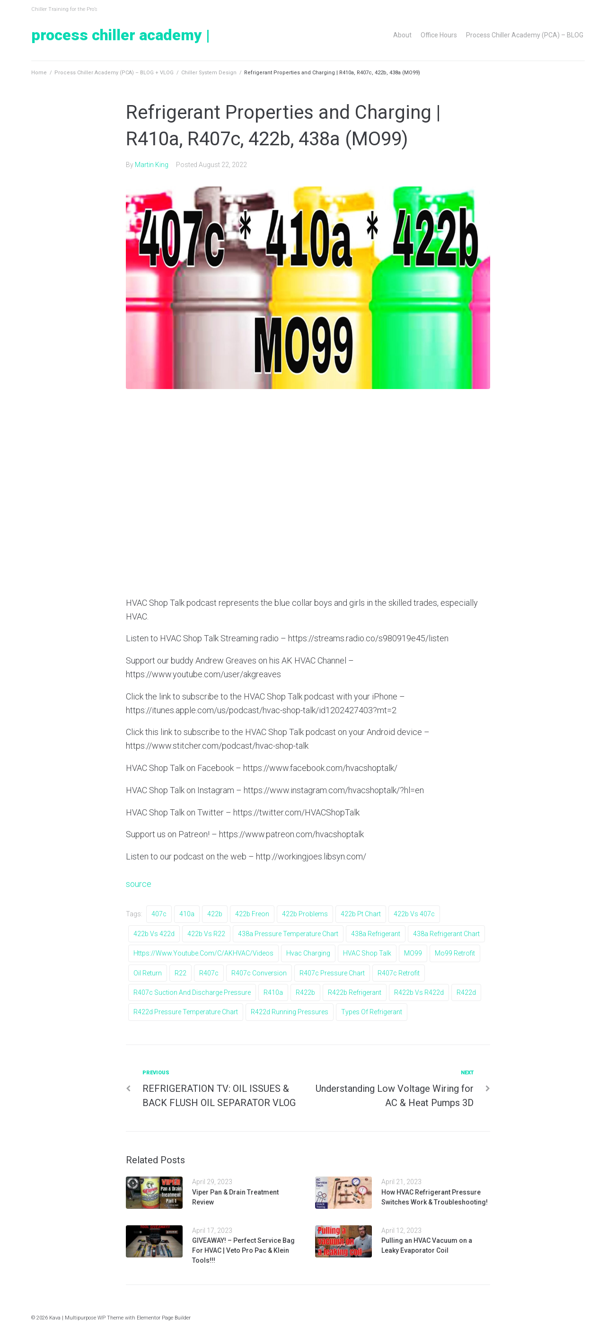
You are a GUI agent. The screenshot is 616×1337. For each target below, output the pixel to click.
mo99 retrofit (455, 953)
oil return (147, 973)
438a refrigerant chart (446, 934)
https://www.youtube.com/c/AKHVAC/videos (203, 953)
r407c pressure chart (332, 973)
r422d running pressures (289, 1012)
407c (159, 914)
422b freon (252, 914)
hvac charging (308, 953)
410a (186, 914)
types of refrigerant (371, 1012)
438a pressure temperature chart (288, 934)
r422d (466, 992)
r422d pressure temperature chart (185, 1012)
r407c (209, 973)
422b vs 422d (154, 934)
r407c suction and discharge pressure (192, 992)
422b (214, 914)
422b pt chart (361, 914)
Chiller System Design (209, 73)
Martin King (151, 164)
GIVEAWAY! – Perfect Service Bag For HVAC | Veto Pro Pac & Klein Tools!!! (243, 1250)
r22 (180, 973)
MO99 (413, 953)
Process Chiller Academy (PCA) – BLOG (524, 35)
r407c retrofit (399, 973)
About (402, 35)
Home (39, 73)
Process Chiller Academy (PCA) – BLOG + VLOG (114, 73)
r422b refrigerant (354, 992)
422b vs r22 (206, 934)
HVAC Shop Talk (367, 953)
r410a (273, 992)
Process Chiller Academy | (120, 35)
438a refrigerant (375, 934)
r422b (305, 992)
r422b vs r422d (419, 992)
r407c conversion (259, 973)
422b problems (305, 914)
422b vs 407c (414, 914)
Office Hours (439, 35)
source (138, 884)
